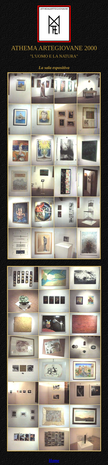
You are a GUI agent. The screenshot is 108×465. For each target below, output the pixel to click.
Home (54, 460)
